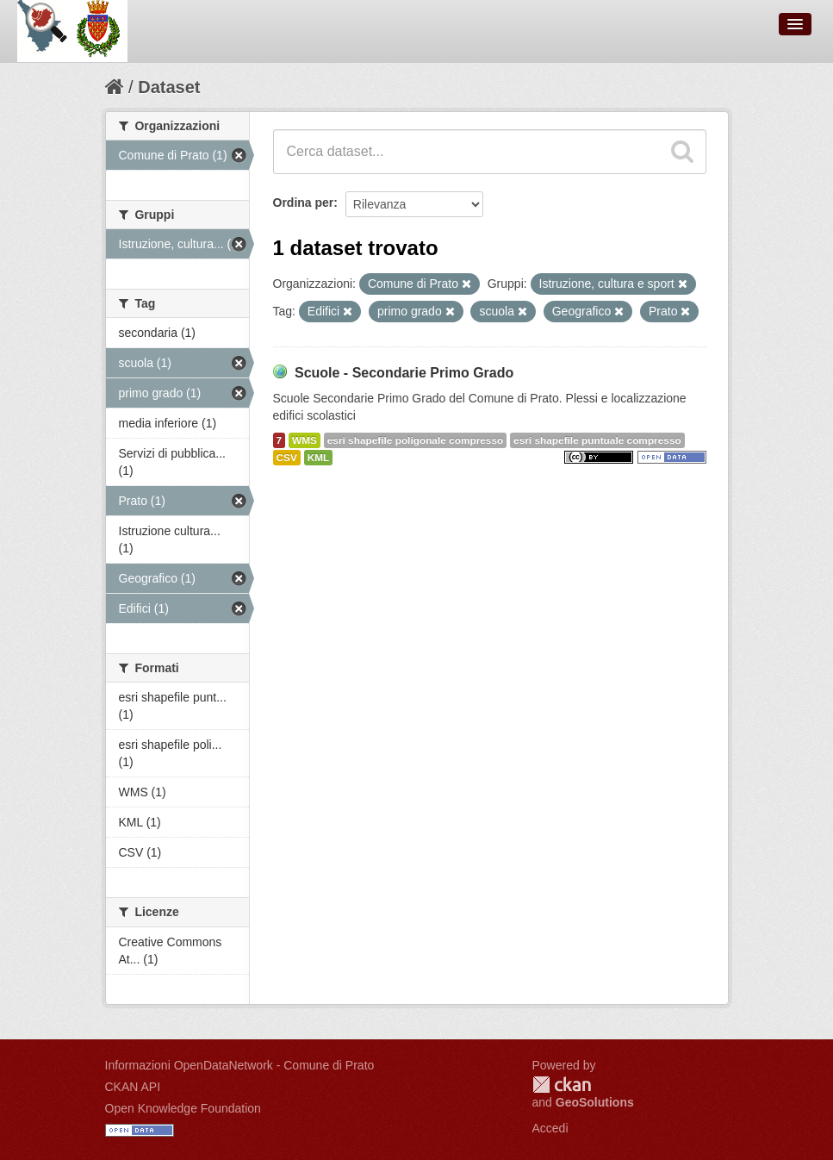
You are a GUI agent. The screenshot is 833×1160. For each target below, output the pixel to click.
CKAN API (133, 1087)
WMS (304, 440)
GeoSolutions (595, 1102)
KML (319, 458)
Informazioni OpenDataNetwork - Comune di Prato (240, 1065)
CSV (287, 458)
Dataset (169, 87)
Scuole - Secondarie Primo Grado (404, 372)
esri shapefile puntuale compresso (597, 440)
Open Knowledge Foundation (183, 1108)
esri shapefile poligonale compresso (415, 440)
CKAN (561, 1085)
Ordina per (303, 202)
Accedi (550, 1128)
